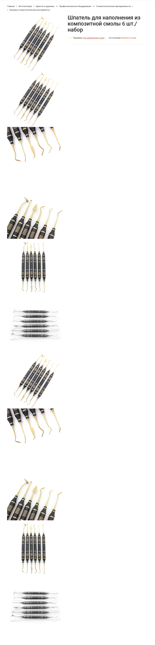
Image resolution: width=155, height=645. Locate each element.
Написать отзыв (128, 38)
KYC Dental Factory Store (94, 38)
